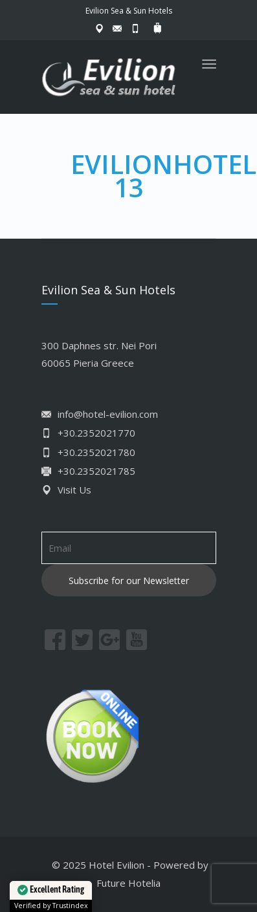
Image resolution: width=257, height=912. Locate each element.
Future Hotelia (128, 882)
